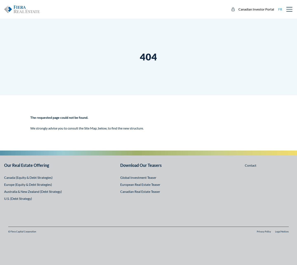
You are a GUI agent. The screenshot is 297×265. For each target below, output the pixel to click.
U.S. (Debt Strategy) (18, 198)
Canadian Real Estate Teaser (140, 191)
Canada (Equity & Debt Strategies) (28, 177)
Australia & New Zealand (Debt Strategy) (33, 191)
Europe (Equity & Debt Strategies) (28, 184)
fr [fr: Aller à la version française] (280, 9)
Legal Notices (282, 231)
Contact (250, 165)
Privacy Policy (264, 231)
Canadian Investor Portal (256, 9)
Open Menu (289, 9)
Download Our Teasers (141, 165)
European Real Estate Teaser (140, 184)
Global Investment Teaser (138, 177)
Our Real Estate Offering (26, 165)
